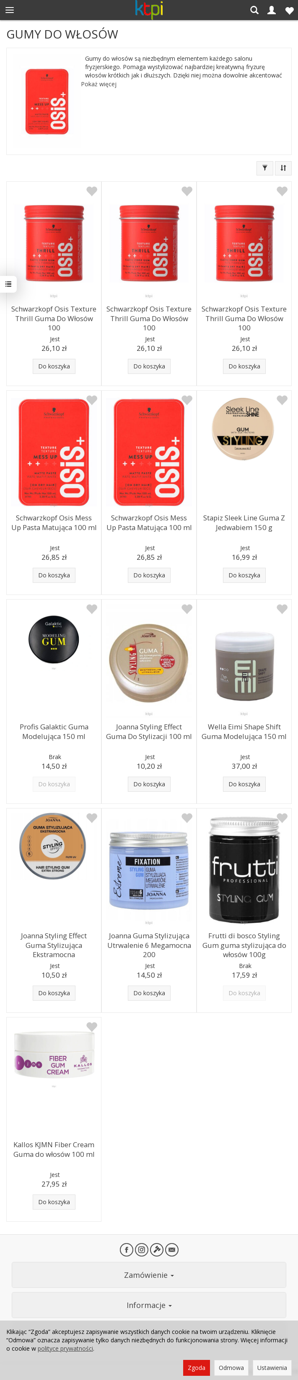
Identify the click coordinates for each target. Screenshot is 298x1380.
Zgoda (196, 1368)
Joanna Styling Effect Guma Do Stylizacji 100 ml (149, 731)
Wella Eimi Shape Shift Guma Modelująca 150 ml (244, 731)
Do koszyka (54, 366)
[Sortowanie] (283, 168)
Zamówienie (149, 1275)
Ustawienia (272, 1368)
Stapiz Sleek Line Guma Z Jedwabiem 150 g (244, 522)
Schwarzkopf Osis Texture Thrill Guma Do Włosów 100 (53, 318)
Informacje (149, 1305)
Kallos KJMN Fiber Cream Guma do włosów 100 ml (54, 1149)
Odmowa (231, 1368)
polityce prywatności (65, 1348)
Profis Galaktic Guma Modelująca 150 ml (54, 731)
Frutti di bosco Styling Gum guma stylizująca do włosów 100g (244, 945)
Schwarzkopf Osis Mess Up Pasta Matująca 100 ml (54, 522)
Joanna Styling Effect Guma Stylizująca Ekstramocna (54, 945)
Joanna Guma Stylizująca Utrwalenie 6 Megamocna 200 (149, 945)
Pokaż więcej (99, 84)
